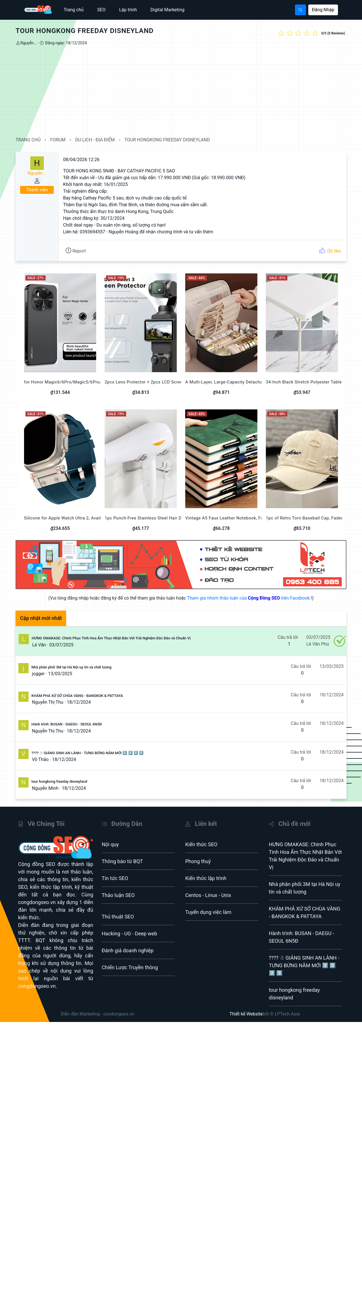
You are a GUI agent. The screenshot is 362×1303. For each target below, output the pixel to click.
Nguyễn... (28, 43)
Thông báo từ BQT (122, 861)
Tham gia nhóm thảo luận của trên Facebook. (249, 598)
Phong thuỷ (198, 861)
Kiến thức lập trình (206, 878)
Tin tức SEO (115, 878)
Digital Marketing (167, 9)
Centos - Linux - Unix (208, 895)
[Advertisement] (181, 91)
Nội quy (110, 844)
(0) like (330, 251)
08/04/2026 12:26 (81, 159)
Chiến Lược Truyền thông (130, 967)
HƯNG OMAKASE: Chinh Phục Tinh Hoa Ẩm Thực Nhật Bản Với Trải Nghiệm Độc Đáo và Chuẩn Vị (111, 638)
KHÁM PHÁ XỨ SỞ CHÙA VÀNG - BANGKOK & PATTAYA (77, 696)
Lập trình (128, 9)
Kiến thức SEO (201, 844)
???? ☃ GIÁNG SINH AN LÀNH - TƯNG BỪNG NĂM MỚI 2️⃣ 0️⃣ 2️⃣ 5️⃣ (87, 753)
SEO (101, 9)
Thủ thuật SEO (118, 917)
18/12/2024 (79, 702)
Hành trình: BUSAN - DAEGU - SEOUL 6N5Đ (66, 724)
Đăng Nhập (323, 9)
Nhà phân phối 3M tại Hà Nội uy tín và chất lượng (71, 667)
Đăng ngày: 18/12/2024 (65, 43)
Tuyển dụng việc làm (208, 912)
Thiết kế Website (246, 1014)
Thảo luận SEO (118, 895)
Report (76, 251)
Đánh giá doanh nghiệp (128, 950)
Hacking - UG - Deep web (129, 933)
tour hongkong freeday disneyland (59, 781)
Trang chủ (74, 9)
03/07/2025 (61, 645)
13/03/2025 (60, 673)
